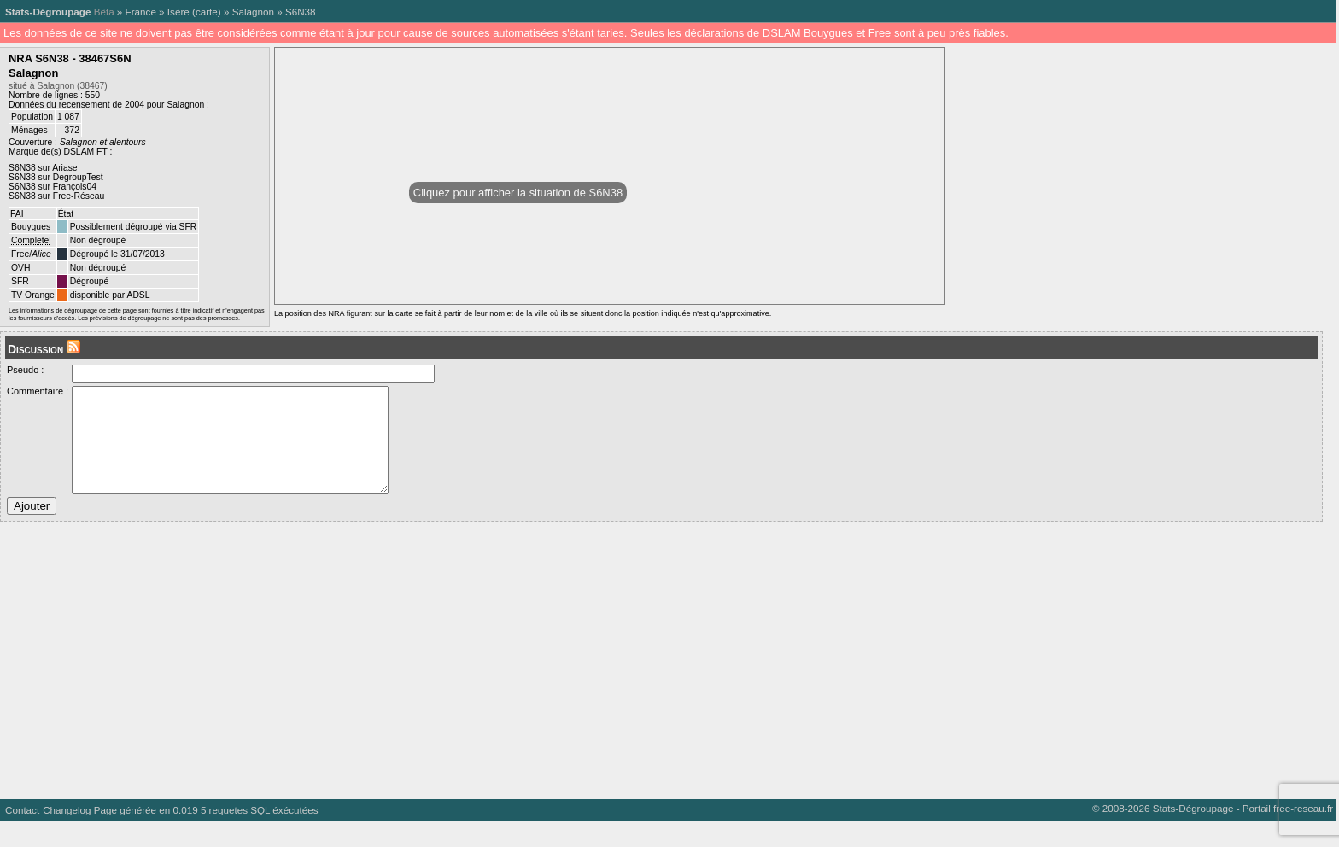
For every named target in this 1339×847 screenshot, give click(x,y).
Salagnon (253, 11)
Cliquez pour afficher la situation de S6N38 (518, 192)
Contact (22, 835)
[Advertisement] (512, 679)
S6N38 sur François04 (52, 186)
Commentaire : (37, 391)
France (141, 11)
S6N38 (300, 11)
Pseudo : (25, 370)
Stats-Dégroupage (48, 11)
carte (207, 11)
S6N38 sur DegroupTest (56, 177)
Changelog (67, 835)
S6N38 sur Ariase (43, 167)
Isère (178, 11)
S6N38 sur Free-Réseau (56, 196)
